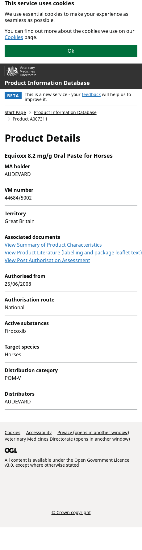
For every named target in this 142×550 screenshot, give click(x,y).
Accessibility (39, 432)
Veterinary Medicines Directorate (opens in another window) (67, 439)
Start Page (15, 112)
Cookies (14, 37)
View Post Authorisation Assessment (47, 260)
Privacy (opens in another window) (93, 432)
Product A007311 (30, 119)
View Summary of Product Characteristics (53, 244)
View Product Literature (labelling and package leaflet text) (73, 252)
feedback (91, 94)
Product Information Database (47, 83)
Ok (71, 50)
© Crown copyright (71, 512)
